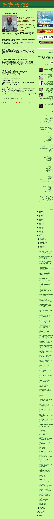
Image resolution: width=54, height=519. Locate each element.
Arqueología (47, 113)
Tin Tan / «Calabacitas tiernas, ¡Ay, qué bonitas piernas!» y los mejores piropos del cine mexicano (48, 83)
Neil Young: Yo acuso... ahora (45, 355)
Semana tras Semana (45, 184)
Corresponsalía (48, 136)
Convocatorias (48, 135)
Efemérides (49, 142)
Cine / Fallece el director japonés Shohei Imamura (46, 267)
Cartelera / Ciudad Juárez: (45, 127)
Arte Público (47, 118)
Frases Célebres (47, 155)
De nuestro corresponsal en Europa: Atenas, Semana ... (45, 378)
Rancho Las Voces (16, 3)
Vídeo (50, 192)
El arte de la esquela (43, 350)
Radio (49, 178)
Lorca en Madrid (42, 455)
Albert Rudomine (42, 414)
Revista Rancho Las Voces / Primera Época (47, 182)
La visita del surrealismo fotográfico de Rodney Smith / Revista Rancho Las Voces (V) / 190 (26, 9)
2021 (40, 216)
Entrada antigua (32, 102)
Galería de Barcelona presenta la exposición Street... (46, 295)
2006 (40, 236)
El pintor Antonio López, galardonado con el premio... (45, 329)
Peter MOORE (42, 448)
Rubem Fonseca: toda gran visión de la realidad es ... (45, 304)
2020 (40, 218)
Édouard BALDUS (43, 504)
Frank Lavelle (42, 435)
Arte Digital (49, 117)
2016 (40, 223)
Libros (48, 161)
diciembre (42, 238)
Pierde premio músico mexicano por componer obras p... (45, 326)
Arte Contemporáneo (47, 116)
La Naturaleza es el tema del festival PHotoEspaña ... (45, 306)
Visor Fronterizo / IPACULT (45, 196)
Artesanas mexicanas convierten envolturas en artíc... (46, 348)
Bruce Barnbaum (42, 437)
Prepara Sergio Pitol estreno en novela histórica (45, 465)
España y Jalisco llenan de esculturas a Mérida (44, 489)
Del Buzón (48, 140)
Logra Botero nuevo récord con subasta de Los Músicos (45, 342)
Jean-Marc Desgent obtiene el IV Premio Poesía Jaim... (46, 336)
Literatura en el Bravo (46, 163)
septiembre (42, 242)
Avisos (49, 120)
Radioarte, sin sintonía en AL (45, 389)
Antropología (48, 112)
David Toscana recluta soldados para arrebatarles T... (45, 486)
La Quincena (48, 160)
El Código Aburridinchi (43, 354)
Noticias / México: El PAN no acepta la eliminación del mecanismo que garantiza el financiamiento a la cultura (46, 96)
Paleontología (48, 174)
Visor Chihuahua (47, 194)
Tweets (45, 207)
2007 (40, 235)
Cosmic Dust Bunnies (43, 327)
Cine (49, 132)
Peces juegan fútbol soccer (44, 382)
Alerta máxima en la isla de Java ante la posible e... (46, 428)
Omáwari (49, 171)
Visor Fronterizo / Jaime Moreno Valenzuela (46, 198)
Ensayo (49, 143)
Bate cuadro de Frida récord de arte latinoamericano (45, 338)
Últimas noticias (48, 191)
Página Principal (19, 102)
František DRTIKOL (43, 501)
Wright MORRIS (42, 500)
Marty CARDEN (42, 476)
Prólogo (48, 176)
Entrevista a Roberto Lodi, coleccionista (44, 443)
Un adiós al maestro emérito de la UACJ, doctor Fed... (45, 492)
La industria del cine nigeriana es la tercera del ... (46, 289)
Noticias (48, 168)
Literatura (48, 162)
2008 (40, 234)
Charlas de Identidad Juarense (46, 129)
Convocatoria (48, 133)
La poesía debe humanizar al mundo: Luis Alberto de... (45, 321)
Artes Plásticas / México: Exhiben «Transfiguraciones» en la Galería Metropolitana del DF (49, 90)
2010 (40, 231)
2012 (40, 228)
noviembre (42, 239)
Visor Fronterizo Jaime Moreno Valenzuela (47, 200)
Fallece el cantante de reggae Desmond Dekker (45, 297)
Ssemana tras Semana (46, 186)
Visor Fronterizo (47, 195)
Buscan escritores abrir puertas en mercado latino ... (45, 368)
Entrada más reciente (5, 102)
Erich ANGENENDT (43, 505)
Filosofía (49, 150)
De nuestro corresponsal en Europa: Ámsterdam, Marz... (45, 471)
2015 (40, 224)
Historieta (49, 158)
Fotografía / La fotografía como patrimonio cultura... (45, 279)
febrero (41, 509)
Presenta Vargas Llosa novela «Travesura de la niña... (45, 346)
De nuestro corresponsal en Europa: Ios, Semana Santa (45, 308)
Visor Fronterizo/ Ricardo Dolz (46, 201)
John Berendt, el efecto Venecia (45, 340)
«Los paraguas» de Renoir (44, 461)
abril (41, 507)
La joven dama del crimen (44, 446)
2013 (40, 227)
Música (48, 166)
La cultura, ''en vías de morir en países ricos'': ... (45, 457)
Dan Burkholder (42, 479)
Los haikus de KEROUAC (44, 426)
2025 (40, 211)
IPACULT (48, 159)
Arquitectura (47, 115)
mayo (41, 247)
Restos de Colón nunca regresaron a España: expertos (46, 405)
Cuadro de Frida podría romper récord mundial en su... (45, 381)
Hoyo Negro (41, 366)
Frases (49, 153)
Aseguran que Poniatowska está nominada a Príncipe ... (46, 323)
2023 (40, 214)
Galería (48, 156)
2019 (40, 219)
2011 (40, 230)
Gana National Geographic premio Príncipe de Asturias (45, 460)
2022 (40, 215)
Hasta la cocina (47, 157)
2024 (40, 212)
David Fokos (42, 478)
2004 (40, 513)
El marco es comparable (44, 444)
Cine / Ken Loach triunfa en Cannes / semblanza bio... (45, 284)
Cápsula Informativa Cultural (45, 122)
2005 (40, 512)
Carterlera (49, 128)
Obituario (48, 170)
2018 (40, 220)
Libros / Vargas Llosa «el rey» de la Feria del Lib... (46, 276)
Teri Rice (51, 103)
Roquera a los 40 (42, 466)
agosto (41, 243)
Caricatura (48, 123)
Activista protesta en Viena (44, 430)
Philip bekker (42, 398)
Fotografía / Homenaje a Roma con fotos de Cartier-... (45, 264)
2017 (40, 222)
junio (41, 246)
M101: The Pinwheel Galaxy (45, 343)
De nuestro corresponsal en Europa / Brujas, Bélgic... (45, 412)
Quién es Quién (48, 177)
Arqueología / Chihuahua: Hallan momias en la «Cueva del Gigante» (48, 78)
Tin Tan (49, 189)
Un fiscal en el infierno (43, 441)
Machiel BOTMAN (43, 503)
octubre (41, 240)
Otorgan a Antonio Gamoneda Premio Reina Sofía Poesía (45, 439)
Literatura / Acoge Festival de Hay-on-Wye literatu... (45, 274)
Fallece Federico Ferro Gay (10, 13)
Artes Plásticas (47, 119)
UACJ (49, 190)
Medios (48, 165)
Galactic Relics (42, 462)
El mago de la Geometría (44, 418)
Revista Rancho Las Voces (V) (45, 179)
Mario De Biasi (42, 447)
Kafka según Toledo (43, 299)
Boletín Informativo (46, 121)
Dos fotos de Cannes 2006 (44, 365)
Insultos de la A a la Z (43, 387)
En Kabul (41, 395)
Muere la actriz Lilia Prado (44, 356)
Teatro (49, 187)
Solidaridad (49, 185)
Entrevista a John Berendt (44, 331)
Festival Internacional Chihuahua (46, 148)
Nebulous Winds (42, 386)
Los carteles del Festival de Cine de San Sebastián (46, 420)
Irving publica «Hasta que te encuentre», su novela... (45, 402)
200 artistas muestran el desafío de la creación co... (45, 453)
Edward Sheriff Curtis (43, 433)
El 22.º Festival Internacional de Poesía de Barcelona (45, 391)
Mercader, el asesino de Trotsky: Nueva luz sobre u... (46, 361)
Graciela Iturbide (42, 431)
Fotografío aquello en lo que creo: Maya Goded (45, 499)
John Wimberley (42, 450)
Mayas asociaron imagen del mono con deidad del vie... (45, 333)
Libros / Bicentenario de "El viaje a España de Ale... (46, 281)
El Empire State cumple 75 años (46, 451)
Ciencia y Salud (47, 131)
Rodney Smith (42, 475)
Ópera (50, 172)
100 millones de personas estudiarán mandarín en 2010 (45, 301)
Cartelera (48, 125)
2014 (40, 226)
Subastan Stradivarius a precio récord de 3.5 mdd (45, 400)
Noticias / (49, 169)
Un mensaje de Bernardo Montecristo (44, 422)
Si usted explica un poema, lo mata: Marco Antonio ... (45, 496)
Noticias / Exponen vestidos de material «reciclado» (45, 262)
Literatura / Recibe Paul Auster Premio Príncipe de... (45, 254)
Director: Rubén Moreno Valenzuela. (45, 56)
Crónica (49, 137)
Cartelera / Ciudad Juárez (45, 126)
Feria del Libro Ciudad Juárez (46, 146)
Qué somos (50, 52)
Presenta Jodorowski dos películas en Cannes (44, 316)
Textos (48, 188)
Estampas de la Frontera (46, 145)
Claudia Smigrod (42, 434)
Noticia (49, 167)
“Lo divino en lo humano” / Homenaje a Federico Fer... (45, 473)
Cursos (49, 138)
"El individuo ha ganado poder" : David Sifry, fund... (45, 385)
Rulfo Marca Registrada (44, 293)
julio (41, 244)
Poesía (48, 175)
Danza (48, 139)
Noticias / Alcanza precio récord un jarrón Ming (45, 252)
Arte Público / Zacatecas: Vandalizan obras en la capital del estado (48, 70)
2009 (40, 232)
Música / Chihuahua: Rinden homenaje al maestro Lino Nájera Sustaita (46, 74)
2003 (40, 515)
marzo (41, 508)
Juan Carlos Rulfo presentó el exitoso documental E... (45, 481)
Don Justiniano (47, 141)
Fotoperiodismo (47, 152)
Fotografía (48, 151)
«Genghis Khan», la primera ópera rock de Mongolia (45, 291)
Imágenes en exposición (44, 494)
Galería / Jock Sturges (48, 104)
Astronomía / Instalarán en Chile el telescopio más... (46, 257)
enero (41, 511)
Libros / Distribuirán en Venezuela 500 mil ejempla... (45, 271)
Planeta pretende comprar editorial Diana (44, 358)
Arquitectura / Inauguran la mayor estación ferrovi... (46, 269)
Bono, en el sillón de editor (44, 396)
